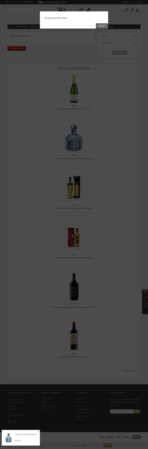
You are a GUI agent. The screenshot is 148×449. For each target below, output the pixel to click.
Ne (91, 25)
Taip (102, 25)
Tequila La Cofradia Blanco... (26, 438)
